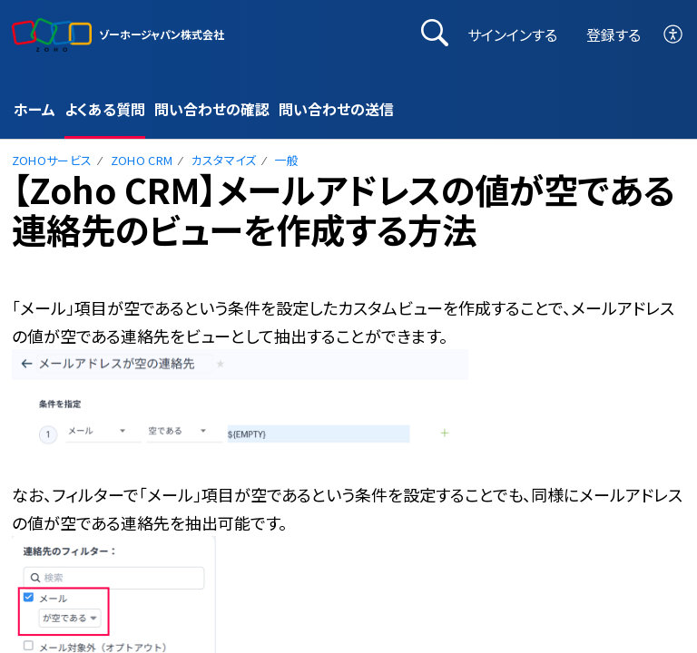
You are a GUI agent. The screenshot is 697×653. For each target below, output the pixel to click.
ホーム (34, 109)
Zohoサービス (52, 160)
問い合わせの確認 (212, 109)
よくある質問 (104, 109)
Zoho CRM (142, 160)
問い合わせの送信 (336, 109)
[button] (674, 35)
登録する (613, 34)
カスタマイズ (224, 160)
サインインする (512, 34)
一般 (287, 160)
